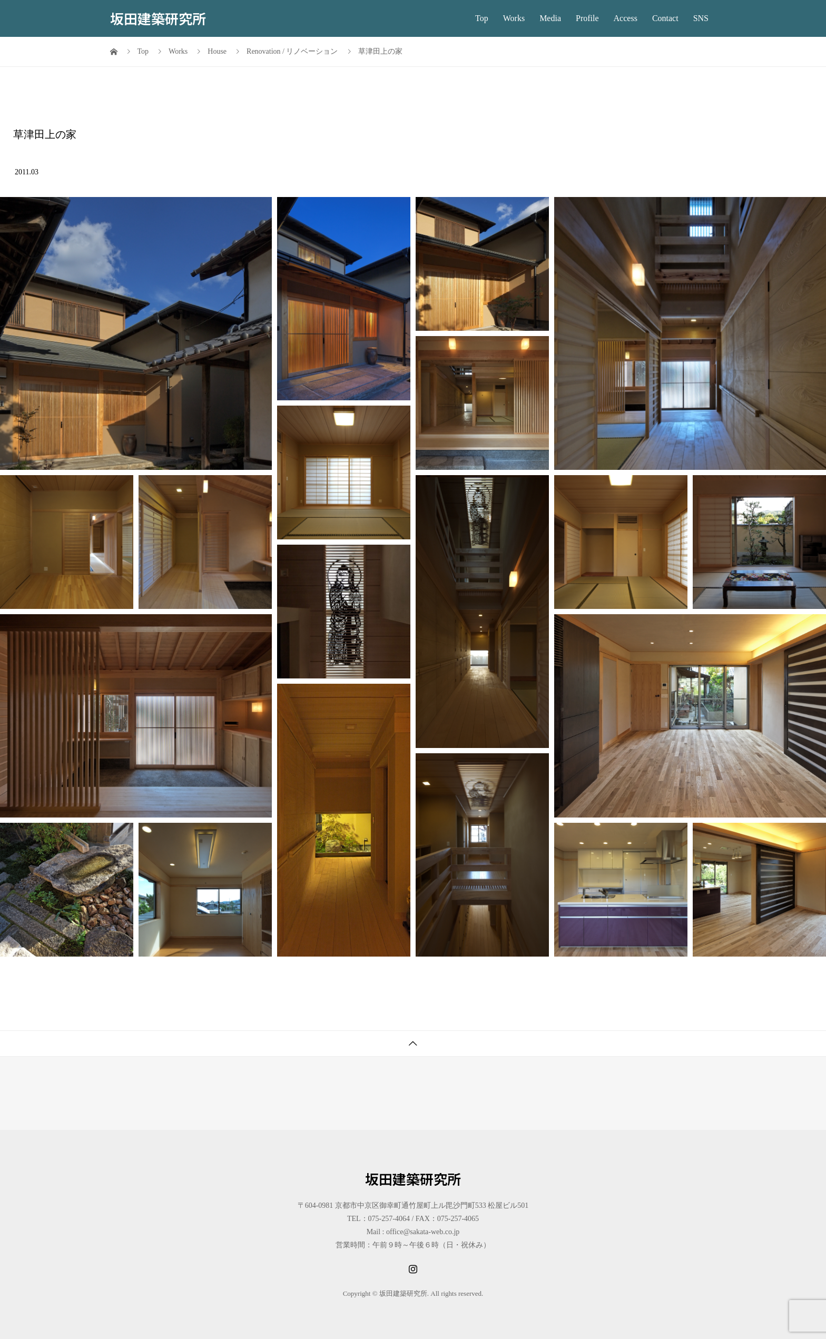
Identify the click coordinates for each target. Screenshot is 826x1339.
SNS (701, 18)
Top (481, 18)
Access (625, 18)
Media (550, 18)
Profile (587, 18)
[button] (136, 333)
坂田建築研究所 (158, 18)
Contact (665, 18)
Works (514, 18)
